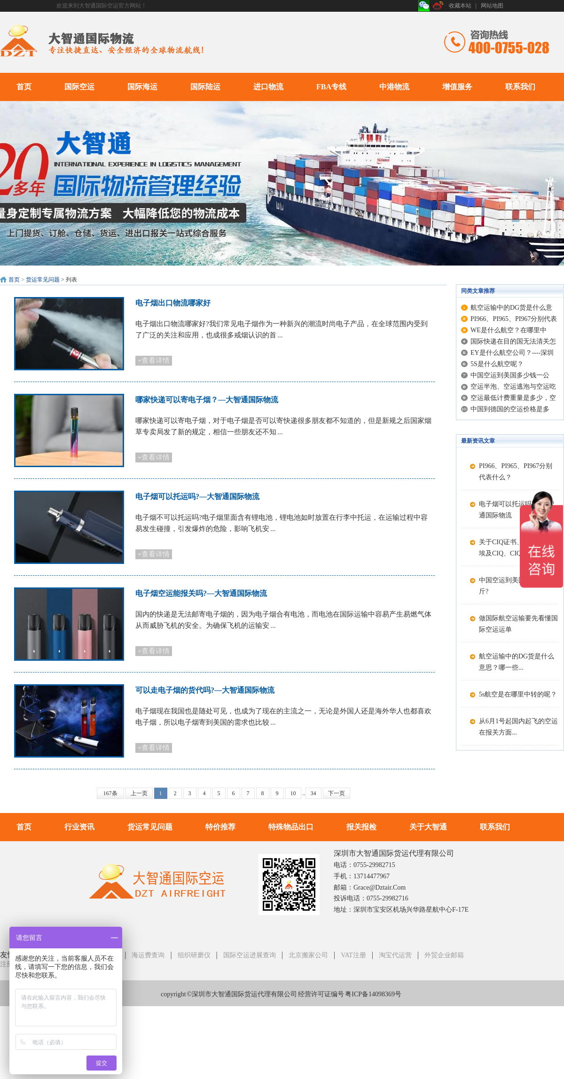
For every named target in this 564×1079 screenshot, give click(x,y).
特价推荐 (220, 827)
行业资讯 (79, 827)
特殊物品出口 (290, 827)
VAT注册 (353, 955)
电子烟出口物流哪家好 (173, 303)
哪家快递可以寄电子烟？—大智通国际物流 (206, 400)
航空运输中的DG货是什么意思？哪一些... (516, 662)
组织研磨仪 (194, 955)
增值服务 (457, 87)
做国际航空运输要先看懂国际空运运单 (518, 624)
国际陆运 (205, 87)
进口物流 (268, 87)
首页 (23, 87)
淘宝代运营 (395, 955)
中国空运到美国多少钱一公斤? (518, 586)
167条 (110, 793)
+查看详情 (154, 360)
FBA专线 (331, 87)
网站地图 (492, 5)
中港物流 (394, 87)
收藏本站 (460, 5)
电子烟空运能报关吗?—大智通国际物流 (201, 593)
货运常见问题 (43, 279)
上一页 (139, 793)
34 (313, 793)
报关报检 (361, 827)
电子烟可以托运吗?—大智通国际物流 (197, 496)
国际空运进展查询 (249, 955)
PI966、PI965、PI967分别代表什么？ (515, 471)
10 (293, 793)
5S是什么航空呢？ (497, 363)
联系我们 (520, 87)
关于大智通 (428, 827)
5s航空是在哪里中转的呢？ (518, 694)
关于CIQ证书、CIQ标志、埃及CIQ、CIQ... (516, 548)
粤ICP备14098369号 (373, 994)
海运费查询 (148, 955)
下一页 (336, 793)
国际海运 (142, 87)
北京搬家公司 (308, 955)
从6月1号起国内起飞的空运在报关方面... (518, 727)
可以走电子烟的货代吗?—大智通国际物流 (204, 690)
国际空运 (79, 87)
